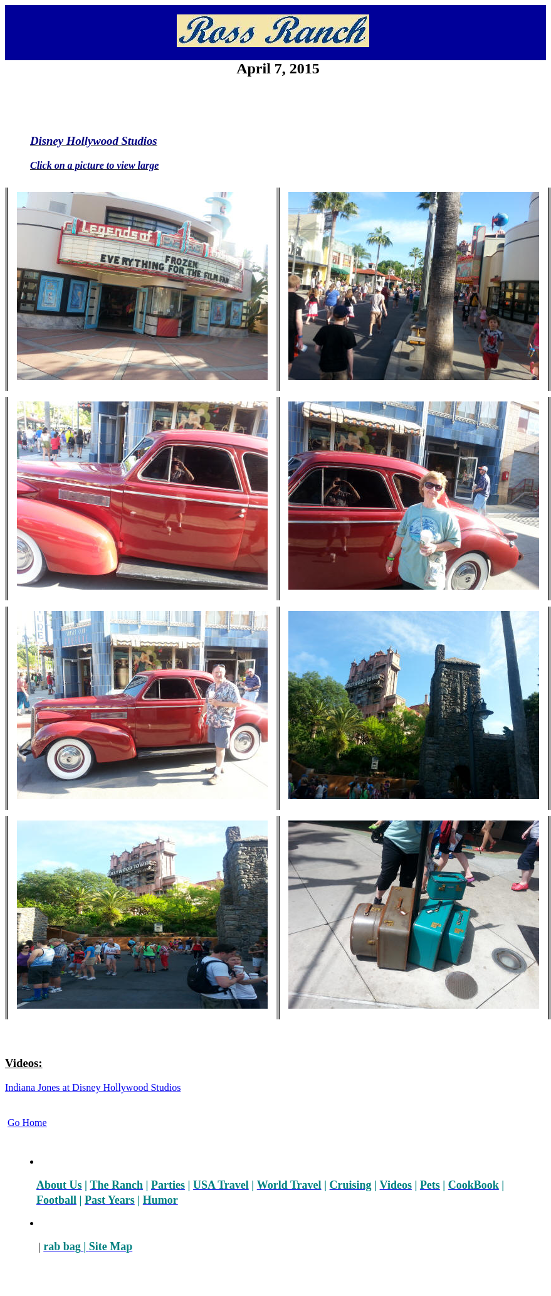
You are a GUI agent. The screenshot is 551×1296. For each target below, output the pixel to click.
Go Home (27, 1122)
